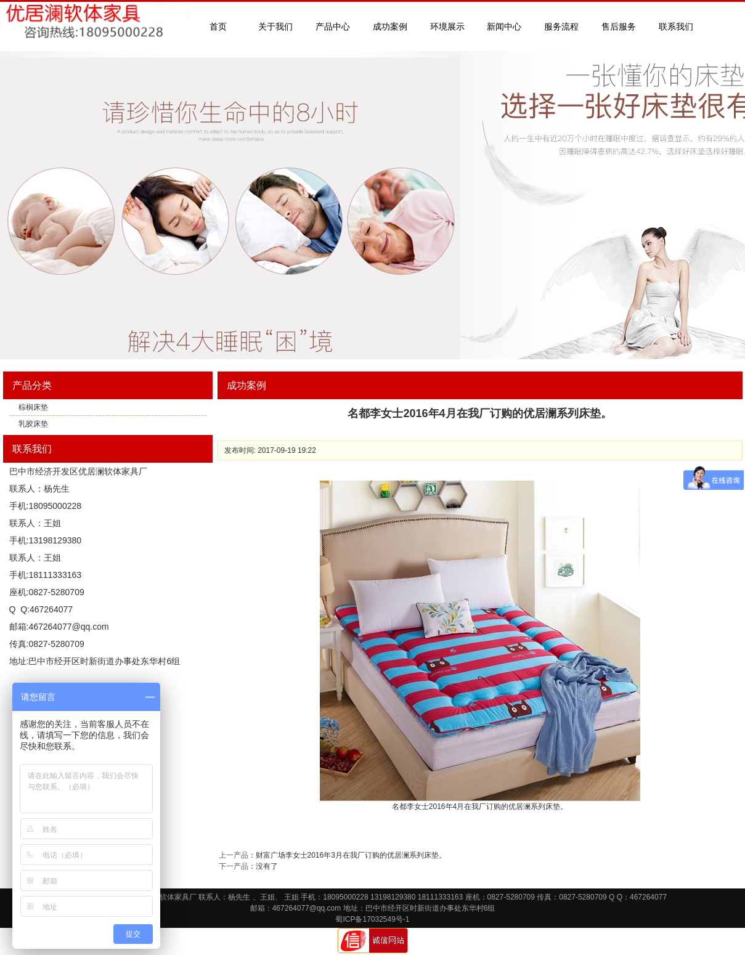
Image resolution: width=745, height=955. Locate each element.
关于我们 (275, 26)
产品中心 (333, 26)
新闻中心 (504, 26)
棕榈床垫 (33, 407)
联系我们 (676, 26)
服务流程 (561, 26)
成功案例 (390, 26)
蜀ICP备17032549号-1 (372, 919)
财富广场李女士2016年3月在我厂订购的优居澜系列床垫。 (351, 855)
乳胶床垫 (33, 424)
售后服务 (618, 26)
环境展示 (447, 26)
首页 (218, 26)
